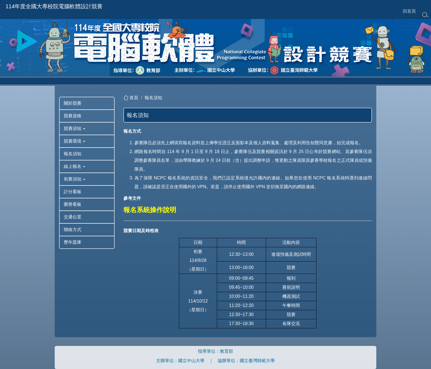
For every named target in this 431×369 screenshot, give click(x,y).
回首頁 (409, 11)
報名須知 (153, 97)
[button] (87, 129)
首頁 (133, 97)
